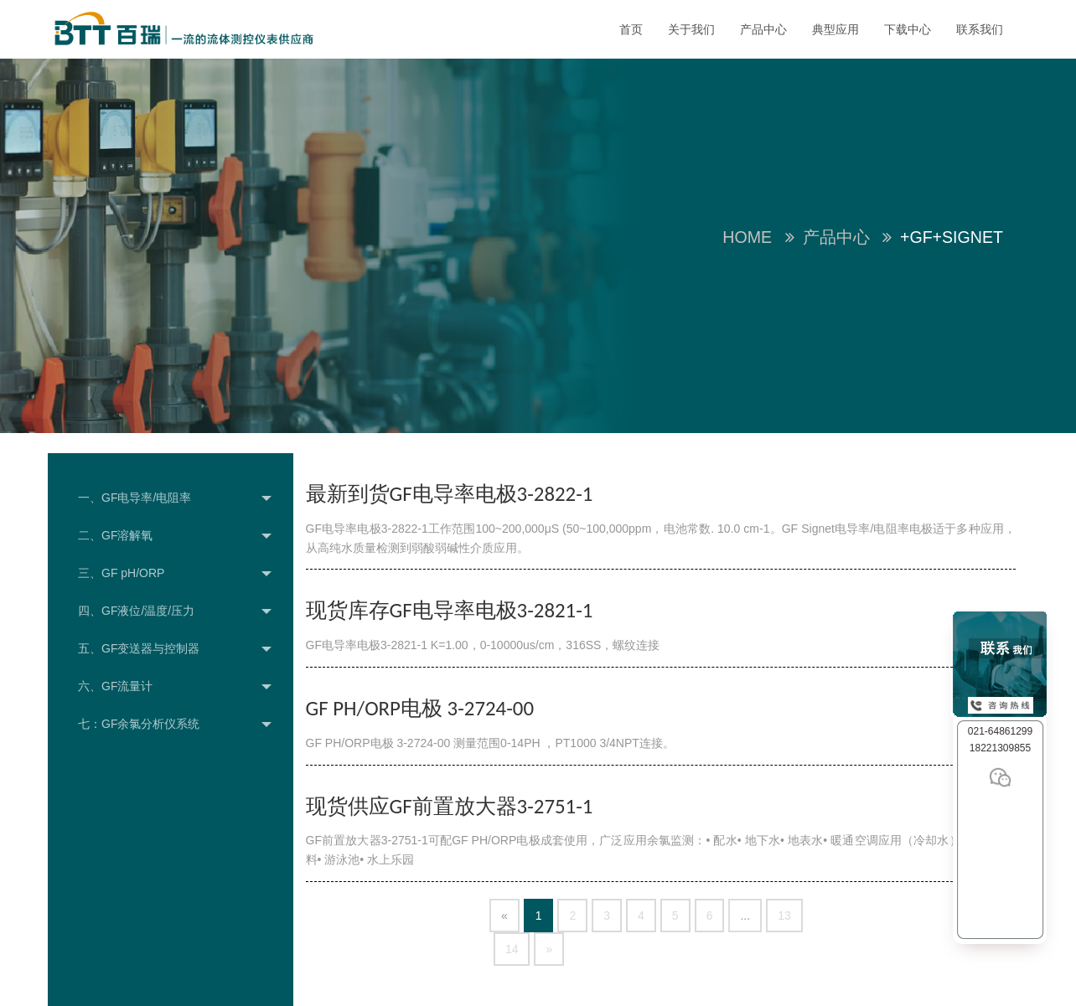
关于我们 (691, 29)
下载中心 (907, 29)
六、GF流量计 (175, 686)
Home (747, 237)
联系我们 (979, 29)
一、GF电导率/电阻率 (175, 498)
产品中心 (763, 29)
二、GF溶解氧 (175, 536)
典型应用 (835, 29)
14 (512, 949)
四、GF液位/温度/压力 (175, 611)
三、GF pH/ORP (175, 573)
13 (784, 915)
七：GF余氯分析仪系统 (175, 724)
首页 (631, 29)
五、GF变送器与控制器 (175, 649)
